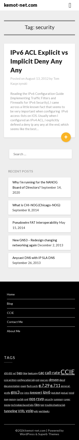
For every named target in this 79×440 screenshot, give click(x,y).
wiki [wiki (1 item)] (36, 411)
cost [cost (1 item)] (37, 380)
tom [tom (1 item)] (42, 404)
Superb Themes (48, 434)
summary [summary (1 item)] (58, 399)
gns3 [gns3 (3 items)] (15, 392)
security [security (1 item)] (48, 399)
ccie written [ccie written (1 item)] (10, 380)
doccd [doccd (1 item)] (62, 380)
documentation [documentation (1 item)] (12, 386)
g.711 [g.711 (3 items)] (55, 385)
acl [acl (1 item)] (14, 373)
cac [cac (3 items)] (41, 372)
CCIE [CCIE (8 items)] (68, 371)
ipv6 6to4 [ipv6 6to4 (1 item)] (55, 392)
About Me (13, 331)
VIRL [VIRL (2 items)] (21, 411)
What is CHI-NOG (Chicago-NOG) (36, 205)
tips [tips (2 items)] (37, 404)
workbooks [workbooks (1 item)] (44, 411)
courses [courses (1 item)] (44, 380)
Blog (10, 303)
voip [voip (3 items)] (29, 410)
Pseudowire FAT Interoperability (35, 222)
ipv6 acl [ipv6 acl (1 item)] (64, 392)
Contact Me (15, 322)
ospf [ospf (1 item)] (26, 399)
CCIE (10, 313)
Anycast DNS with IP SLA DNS (33, 258)
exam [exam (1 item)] (23, 386)
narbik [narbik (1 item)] (20, 399)
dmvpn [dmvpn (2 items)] (54, 379)
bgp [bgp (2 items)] (20, 373)
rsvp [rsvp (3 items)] (40, 398)
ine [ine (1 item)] (22, 392)
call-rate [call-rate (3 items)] (52, 372)
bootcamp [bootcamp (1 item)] (33, 373)
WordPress (27, 434)
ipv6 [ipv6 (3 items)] (46, 392)
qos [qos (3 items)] (32, 398)
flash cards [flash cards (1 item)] (32, 386)
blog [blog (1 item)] (25, 373)
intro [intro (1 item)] (26, 392)
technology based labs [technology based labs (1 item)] (22, 404)
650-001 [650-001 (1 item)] (8, 373)
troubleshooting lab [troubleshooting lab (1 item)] (55, 404)
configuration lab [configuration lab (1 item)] (26, 380)
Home (11, 294)
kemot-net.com (20, 5)
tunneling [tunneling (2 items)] (10, 411)
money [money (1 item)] (12, 399)
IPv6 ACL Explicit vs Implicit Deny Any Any (39, 61)
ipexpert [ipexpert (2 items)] (36, 392)
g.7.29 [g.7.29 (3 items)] (44, 385)
